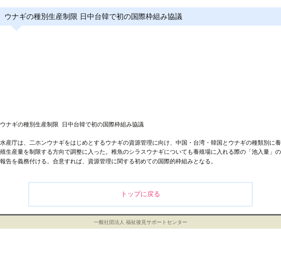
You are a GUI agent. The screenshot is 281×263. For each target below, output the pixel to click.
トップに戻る (140, 194)
